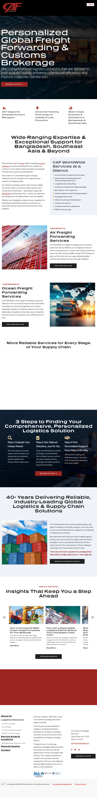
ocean (21, 163)
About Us (6, 725)
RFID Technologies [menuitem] (11, 742)
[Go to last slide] (4, 622)
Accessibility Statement (62, 793)
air (15, 163)
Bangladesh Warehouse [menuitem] (13, 752)
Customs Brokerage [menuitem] (11, 739)
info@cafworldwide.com (80, 745)
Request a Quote (13, 84)
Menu (90, 4)
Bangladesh (6, 194)
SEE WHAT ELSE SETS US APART (67, 561)
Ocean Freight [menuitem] (8, 733)
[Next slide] (92, 622)
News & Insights (10, 755)
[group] (23, 632)
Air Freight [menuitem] (6, 736)
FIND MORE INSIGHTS (48, 665)
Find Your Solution (63, 265)
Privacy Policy (80, 793)
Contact (5, 759)
